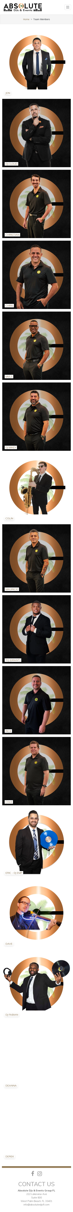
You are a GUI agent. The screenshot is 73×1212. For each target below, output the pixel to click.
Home (26, 19)
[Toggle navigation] (67, 7)
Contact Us (36, 1184)
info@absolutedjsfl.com (36, 1204)
